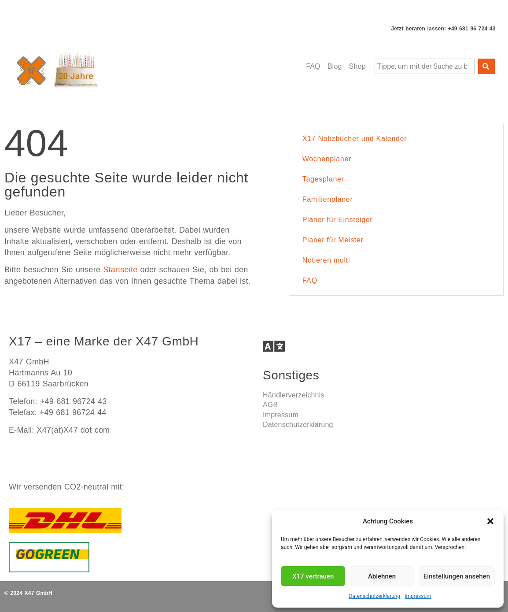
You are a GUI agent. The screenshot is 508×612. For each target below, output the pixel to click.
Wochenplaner (326, 159)
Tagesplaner (323, 179)
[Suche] (486, 66)
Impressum (418, 596)
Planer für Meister (333, 240)
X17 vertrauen (313, 576)
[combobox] (425, 66)
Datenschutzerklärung (374, 596)
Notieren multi (326, 260)
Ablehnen (382, 576)
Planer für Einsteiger (337, 219)
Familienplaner (327, 199)
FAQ (309, 280)
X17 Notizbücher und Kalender (354, 138)
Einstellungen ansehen (456, 576)
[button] (490, 521)
